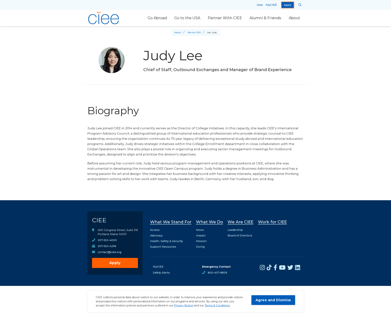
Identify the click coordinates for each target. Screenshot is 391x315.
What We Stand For (170, 221)
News (200, 230)
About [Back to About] (177, 32)
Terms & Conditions (217, 305)
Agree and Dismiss (273, 300)
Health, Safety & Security (166, 241)
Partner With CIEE (225, 18)
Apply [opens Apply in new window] (287, 5)
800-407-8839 (217, 272)
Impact (200, 235)
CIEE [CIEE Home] (99, 220)
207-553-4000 (107, 240)
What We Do (209, 221)
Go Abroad (157, 18)
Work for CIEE (272, 221)
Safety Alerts (161, 272)
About (294, 18)
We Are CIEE (240, 221)
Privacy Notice (183, 305)
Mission (201, 241)
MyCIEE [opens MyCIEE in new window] (271, 5)
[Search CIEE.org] (300, 5)
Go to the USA (187, 18)
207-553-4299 (107, 246)
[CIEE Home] (104, 17)
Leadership (235, 230)
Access (155, 230)
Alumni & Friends (265, 18)
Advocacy (156, 235)
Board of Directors (240, 235)
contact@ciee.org (109, 252)
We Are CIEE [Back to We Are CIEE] (194, 32)
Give (260, 5)
